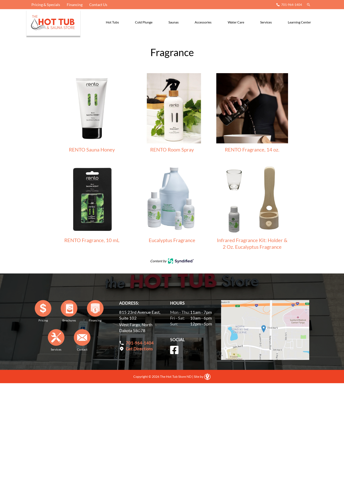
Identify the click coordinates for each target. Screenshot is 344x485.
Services (266, 22)
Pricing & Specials (45, 4)
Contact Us (98, 4)
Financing (75, 4)
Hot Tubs (112, 22)
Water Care (236, 22)
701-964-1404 (291, 4)
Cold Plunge (143, 22)
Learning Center (299, 22)
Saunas (173, 22)
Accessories (203, 22)
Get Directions (139, 348)
